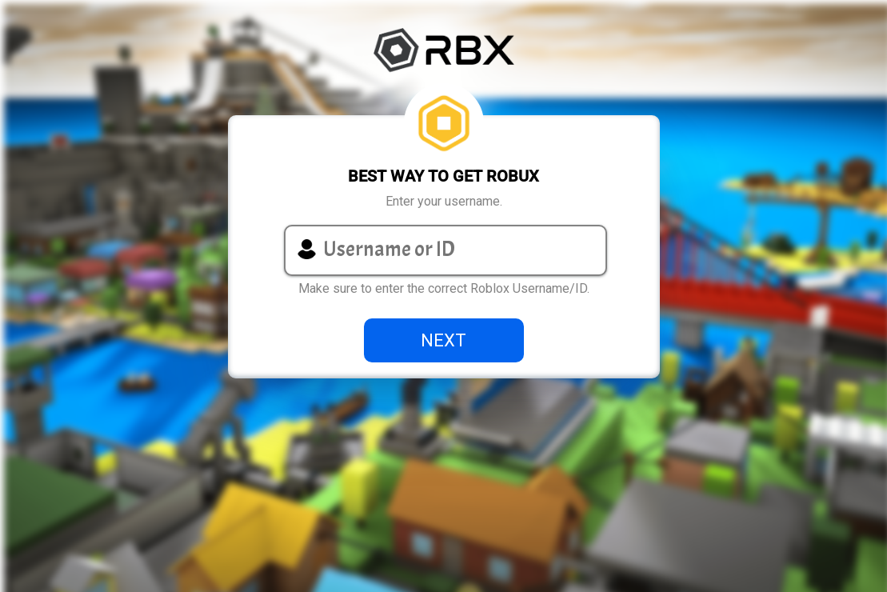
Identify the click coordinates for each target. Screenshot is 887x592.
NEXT (443, 340)
